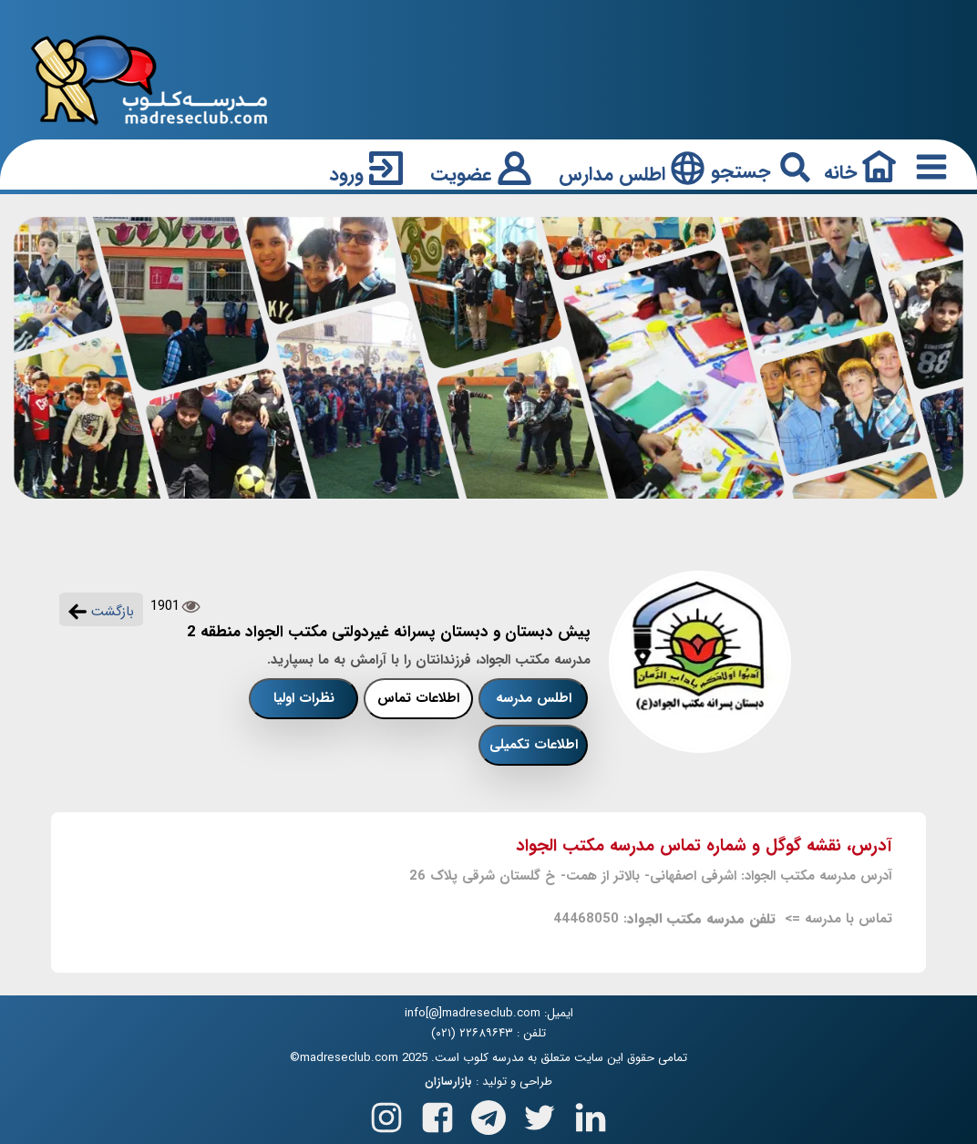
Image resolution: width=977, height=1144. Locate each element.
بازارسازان (448, 1082)
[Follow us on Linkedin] (590, 1114)
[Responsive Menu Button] (928, 166)
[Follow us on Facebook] (437, 1114)
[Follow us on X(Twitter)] (539, 1114)
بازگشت (101, 612)
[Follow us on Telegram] (488, 1114)
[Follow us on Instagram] (386, 1114)
